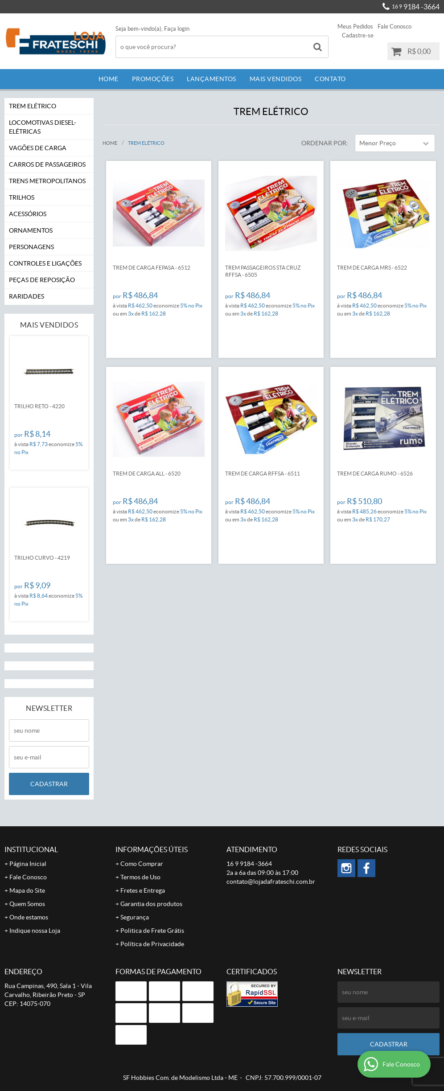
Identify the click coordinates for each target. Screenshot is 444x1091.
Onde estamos (28, 917)
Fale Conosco (394, 26)
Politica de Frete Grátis (152, 930)
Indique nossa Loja (34, 930)
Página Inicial (27, 863)
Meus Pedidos (355, 26)
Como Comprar (141, 863)
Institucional (31, 849)
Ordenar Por (323, 143)
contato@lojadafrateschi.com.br (270, 881)
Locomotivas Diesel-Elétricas (42, 127)
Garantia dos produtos (151, 903)
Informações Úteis (151, 849)
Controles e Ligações (45, 263)
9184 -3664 (416, 7)
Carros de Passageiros (47, 164)
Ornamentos (31, 230)
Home (109, 78)
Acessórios (27, 213)
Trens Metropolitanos (47, 181)
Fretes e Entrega (142, 890)
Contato (330, 78)
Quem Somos (27, 903)
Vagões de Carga (37, 148)
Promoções (153, 78)
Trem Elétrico (32, 106)
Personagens (31, 246)
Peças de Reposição (42, 279)
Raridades (26, 296)
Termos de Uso (140, 877)
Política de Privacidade (152, 943)
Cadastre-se (358, 35)
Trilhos (21, 197)
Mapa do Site (27, 890)
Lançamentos (211, 78)
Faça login (176, 28)
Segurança (134, 917)
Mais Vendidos (276, 78)
